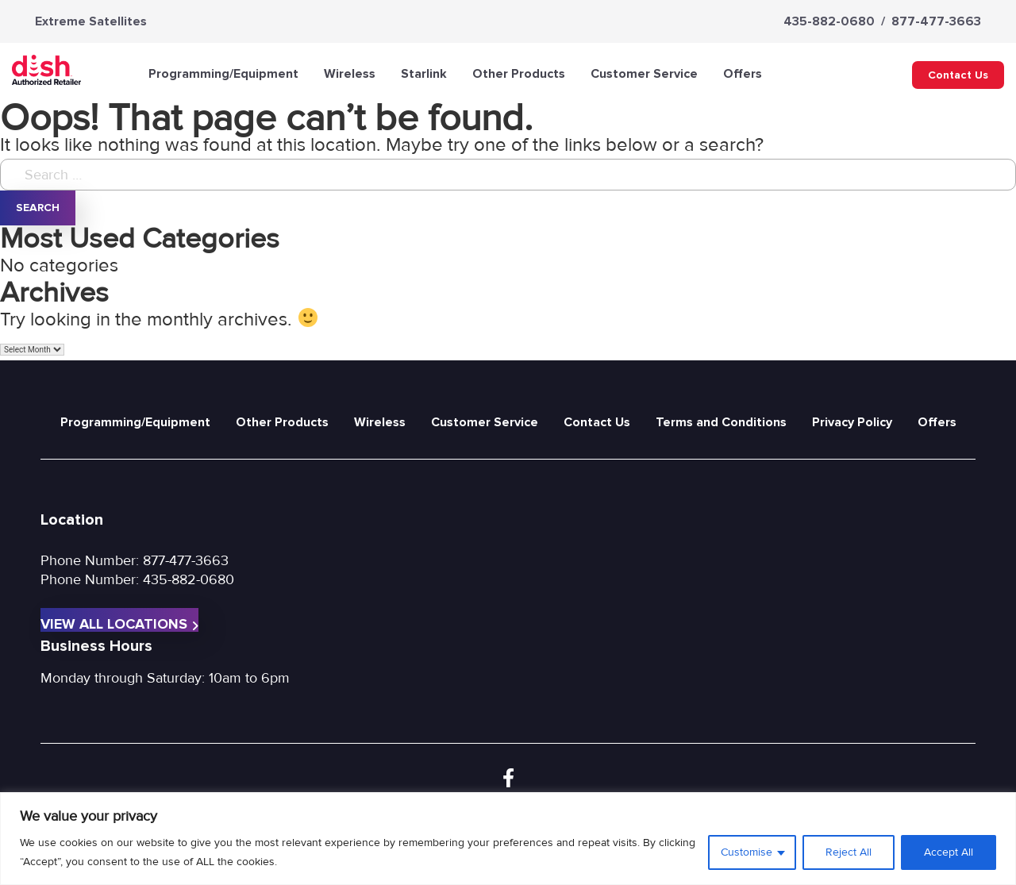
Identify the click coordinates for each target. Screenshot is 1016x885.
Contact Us (958, 75)
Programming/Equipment (223, 74)
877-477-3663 (936, 21)
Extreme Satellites (91, 21)
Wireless (349, 74)
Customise (746, 852)
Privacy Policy (852, 422)
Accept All (948, 852)
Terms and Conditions (721, 422)
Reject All (849, 852)
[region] (508, 838)
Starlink (424, 74)
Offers (742, 74)
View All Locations (119, 623)
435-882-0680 (829, 21)
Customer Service (644, 74)
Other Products (518, 74)
